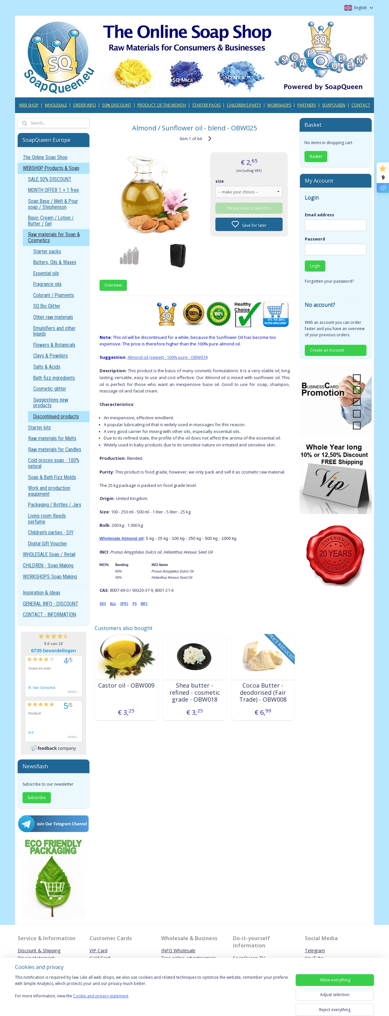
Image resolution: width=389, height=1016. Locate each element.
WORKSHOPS (279, 105)
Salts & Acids (46, 367)
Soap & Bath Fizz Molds (52, 477)
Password (315, 239)
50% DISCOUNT (116, 105)
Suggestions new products (50, 403)
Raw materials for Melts (52, 438)
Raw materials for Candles (54, 449)
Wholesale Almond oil (121, 538)
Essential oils (46, 273)
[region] (151, 990)
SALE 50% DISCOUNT (49, 179)
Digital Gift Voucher (47, 544)
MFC (144, 603)
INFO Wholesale (178, 950)
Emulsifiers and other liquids (54, 331)
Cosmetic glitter (49, 389)
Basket (316, 156)
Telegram (315, 950)
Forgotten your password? (329, 281)
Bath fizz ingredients (54, 378)
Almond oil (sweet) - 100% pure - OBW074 (167, 357)
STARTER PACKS (206, 105)
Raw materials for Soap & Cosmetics (54, 237)
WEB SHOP (29, 105)
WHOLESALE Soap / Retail (49, 554)
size (219, 181)
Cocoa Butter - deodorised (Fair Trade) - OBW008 (263, 692)
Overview (113, 285)
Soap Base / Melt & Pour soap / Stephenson (53, 204)
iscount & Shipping (40, 950)
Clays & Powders (50, 356)
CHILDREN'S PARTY (244, 105)
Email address (319, 215)
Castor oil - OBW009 (126, 685)
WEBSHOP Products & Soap (51, 168)
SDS (102, 603)
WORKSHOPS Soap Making (50, 577)
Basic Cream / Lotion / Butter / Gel (51, 221)
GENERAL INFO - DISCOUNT (50, 604)
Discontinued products (56, 416)
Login (315, 266)
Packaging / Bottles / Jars (54, 505)
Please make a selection (249, 208)
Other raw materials (53, 317)
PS (134, 603)
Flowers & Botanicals (54, 345)
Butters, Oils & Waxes (54, 262)
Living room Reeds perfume (47, 519)
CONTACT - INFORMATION (49, 614)
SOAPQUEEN (333, 105)
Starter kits (39, 428)
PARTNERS (306, 105)
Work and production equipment (49, 491)
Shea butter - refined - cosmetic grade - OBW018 (194, 692)
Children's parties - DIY (51, 532)
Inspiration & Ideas (41, 593)
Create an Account (327, 350)
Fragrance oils (47, 284)
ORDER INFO (84, 105)
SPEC (124, 603)
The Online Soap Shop (45, 157)
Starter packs (47, 251)
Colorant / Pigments (53, 295)
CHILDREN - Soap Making (48, 565)
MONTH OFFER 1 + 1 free (53, 190)
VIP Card (98, 950)
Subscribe (36, 797)
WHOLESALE (56, 105)
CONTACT (360, 105)
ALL (113, 603)
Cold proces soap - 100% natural (53, 463)
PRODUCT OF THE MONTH (161, 105)
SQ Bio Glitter (46, 306)
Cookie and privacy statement (100, 996)
